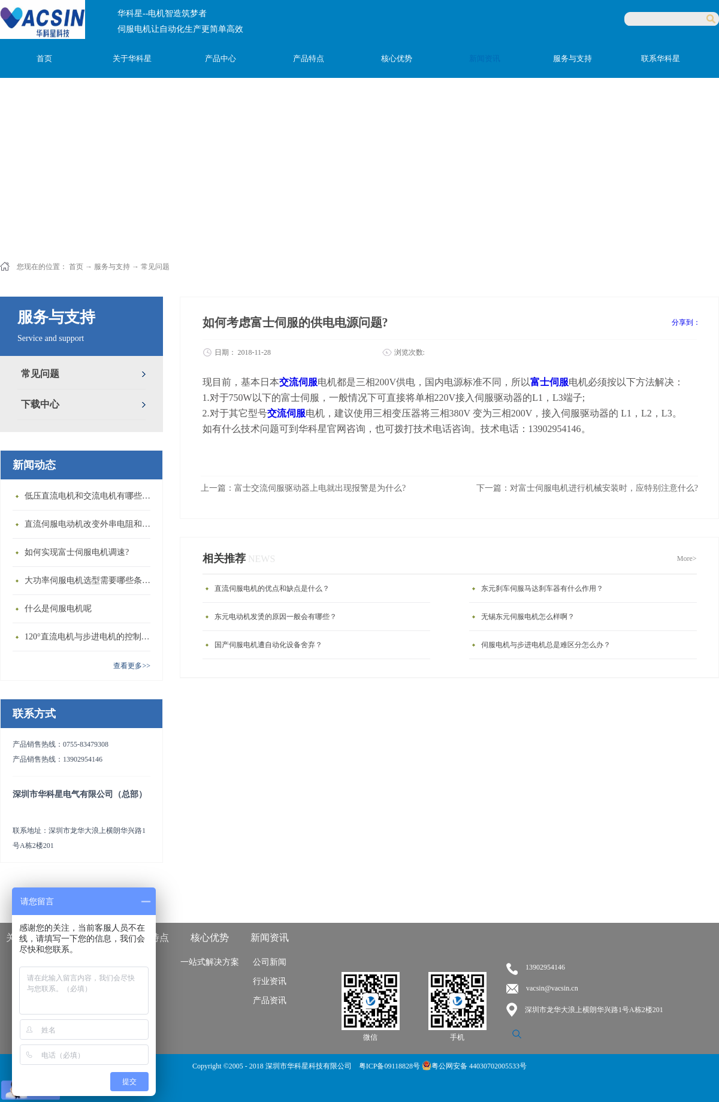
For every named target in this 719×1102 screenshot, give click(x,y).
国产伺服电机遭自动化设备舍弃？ (268, 645)
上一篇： (303, 488)
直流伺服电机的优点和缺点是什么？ (272, 588)
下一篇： (587, 488)
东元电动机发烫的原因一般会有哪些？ (276, 616)
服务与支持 (112, 266)
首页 (44, 58)
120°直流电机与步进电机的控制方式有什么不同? (90, 636)
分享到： (686, 322)
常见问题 (155, 266)
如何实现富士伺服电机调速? (77, 552)
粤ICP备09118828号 (390, 1066)
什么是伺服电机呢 (58, 608)
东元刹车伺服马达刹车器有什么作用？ (542, 588)
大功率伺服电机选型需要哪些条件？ (90, 580)
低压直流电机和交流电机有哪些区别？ (90, 495)
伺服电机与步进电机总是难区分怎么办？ (546, 645)
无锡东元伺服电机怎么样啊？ (528, 616)
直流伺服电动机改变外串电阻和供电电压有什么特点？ (90, 524)
